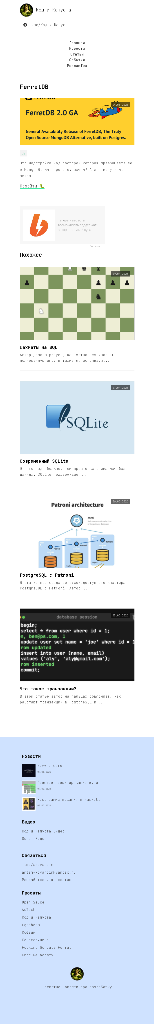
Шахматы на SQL (39, 347)
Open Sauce (33, 902)
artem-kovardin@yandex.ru (49, 872)
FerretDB (34, 87)
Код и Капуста (45, 10)
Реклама (94, 246)
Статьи (77, 54)
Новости (77, 48)
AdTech (28, 909)
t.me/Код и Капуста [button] (46, 24)
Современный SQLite (44, 461)
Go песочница (35, 940)
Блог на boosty (37, 955)
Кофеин (28, 932)
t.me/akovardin (37, 864)
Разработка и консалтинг (48, 879)
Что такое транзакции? (48, 689)
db (23, 153)
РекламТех (77, 65)
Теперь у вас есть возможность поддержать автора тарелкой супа (78, 225)
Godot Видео (34, 838)
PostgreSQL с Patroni (47, 575)
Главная (77, 42)
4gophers (31, 925)
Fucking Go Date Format (46, 947)
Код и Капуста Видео (43, 831)
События (77, 60)
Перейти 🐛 (32, 186)
